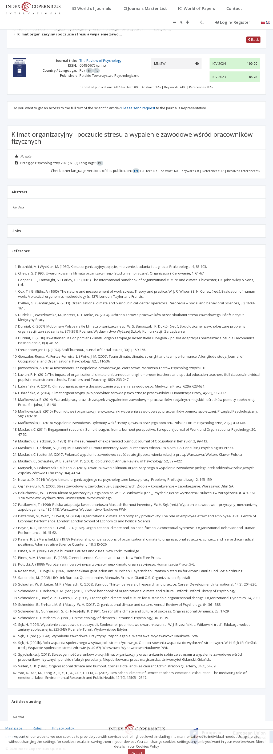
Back (253, 39)
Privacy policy (63, 728)
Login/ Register (232, 22)
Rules (37, 728)
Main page (13, 728)
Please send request (138, 108)
